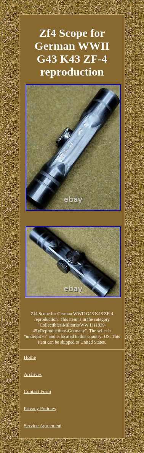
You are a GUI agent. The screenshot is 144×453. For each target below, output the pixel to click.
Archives (33, 374)
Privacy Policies (40, 408)
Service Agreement (42, 425)
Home (30, 357)
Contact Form (37, 391)
